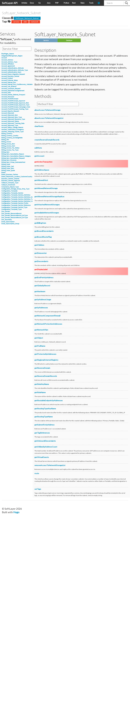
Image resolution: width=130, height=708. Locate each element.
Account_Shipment (7, 113)
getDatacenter (40, 253)
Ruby (82, 3)
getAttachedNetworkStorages (47, 204)
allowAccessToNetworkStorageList (48, 118)
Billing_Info (5, 140)
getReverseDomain (42, 368)
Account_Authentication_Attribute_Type (14, 70)
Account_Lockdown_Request (10, 88)
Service (46, 40)
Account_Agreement (8, 66)
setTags (37, 489)
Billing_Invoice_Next (8, 146)
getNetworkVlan (41, 330)
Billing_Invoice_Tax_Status (10, 148)
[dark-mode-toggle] (100, 3)
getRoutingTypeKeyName (45, 408)
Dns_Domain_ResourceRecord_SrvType (14, 217)
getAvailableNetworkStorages (46, 213)
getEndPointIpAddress (43, 277)
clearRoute (38, 126)
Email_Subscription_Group (10, 224)
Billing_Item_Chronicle (8, 160)
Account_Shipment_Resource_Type (13, 119)
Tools (91, 3)
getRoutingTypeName (43, 416)
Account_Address (7, 60)
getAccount (39, 156)
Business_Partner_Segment (10, 181)
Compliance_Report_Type (10, 187)
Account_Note (6, 93)
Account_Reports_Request (10, 111)
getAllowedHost (41, 180)
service (16, 22)
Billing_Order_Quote (8, 170)
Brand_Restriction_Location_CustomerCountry (16, 176)
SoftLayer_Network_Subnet (27, 18)
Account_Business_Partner (10, 76)
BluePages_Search (7, 54)
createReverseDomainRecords (46, 140)
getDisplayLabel (40, 269)
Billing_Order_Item (7, 168)
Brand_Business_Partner (9, 174)
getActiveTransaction (43, 162)
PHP (56, 3)
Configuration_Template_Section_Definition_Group (18, 197)
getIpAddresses (41, 307)
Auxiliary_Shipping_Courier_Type (12, 131)
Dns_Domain (5, 211)
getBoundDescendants (44, 231)
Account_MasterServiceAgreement (12, 91)
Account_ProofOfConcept (9, 99)
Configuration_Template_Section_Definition (15, 195)
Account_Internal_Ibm (8, 82)
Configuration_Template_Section (12, 193)
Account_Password (7, 97)
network (34, 22)
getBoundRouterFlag (43, 237)
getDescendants (41, 261)
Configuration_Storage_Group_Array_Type (15, 189)
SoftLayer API (10, 2)
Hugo (16, 512)
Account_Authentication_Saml (11, 72)
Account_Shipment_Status (10, 121)
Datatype (69, 40)
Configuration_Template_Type (11, 209)
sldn (25, 22)
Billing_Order (5, 164)
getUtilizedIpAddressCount (45, 447)
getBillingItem (40, 223)
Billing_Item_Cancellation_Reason (12, 154)
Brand (3, 172)
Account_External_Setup (9, 80)
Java (48, 3)
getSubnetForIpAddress (44, 425)
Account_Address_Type (9, 62)
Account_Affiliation (7, 64)
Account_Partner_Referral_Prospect (13, 95)
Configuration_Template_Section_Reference (16, 205)
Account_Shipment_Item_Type (11, 117)
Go (39, 3)
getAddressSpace (41, 170)
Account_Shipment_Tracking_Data (12, 123)
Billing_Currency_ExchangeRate (11, 138)
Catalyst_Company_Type (9, 183)
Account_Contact (7, 78)
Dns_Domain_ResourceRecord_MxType (14, 215)
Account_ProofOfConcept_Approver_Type (15, 105)
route (36, 473)
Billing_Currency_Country (9, 136)
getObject (38, 338)
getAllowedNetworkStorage (46, 188)
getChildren (39, 245)
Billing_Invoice (6, 142)
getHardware (39, 291)
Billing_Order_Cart (7, 166)
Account (4, 58)
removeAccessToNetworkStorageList (49, 465)
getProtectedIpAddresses (45, 354)
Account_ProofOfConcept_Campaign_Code (15, 107)
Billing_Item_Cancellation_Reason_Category (16, 156)
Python (66, 3)
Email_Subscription (7, 222)
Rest (74, 3)
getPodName (39, 346)
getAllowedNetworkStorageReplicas (49, 196)
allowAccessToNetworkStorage (47, 110)
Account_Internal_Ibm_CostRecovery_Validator (17, 84)
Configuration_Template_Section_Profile (14, 203)
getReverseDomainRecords (45, 376)
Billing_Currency (6, 133)
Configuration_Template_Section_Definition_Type (17, 199)
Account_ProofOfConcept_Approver (13, 101)
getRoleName (40, 392)
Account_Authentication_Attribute (12, 68)
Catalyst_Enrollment (8, 185)
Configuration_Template (9, 191)
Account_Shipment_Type (9, 125)
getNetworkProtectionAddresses (48, 324)
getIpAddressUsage (42, 299)
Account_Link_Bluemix (9, 86)
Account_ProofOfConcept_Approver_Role (15, 103)
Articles (24, 3)
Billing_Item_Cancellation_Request (13, 158)
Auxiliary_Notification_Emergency (12, 129)
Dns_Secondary (6, 220)
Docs (32, 3)
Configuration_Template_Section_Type (14, 207)
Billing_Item (5, 152)
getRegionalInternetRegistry (46, 360)
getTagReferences (42, 433)
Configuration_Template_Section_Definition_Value (18, 201)
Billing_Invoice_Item (8, 144)
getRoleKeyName (41, 384)
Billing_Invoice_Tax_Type (9, 150)
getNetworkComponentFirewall (47, 316)
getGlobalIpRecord (42, 285)
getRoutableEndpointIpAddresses (48, 400)
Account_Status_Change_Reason (12, 127)
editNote (38, 148)
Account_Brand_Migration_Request (13, 74)
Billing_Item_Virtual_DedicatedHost (13, 162)
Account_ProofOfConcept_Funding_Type (14, 109)
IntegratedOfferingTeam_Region (11, 56)
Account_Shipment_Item (9, 115)
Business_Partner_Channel (10, 179)
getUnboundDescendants (45, 441)
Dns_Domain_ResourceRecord (11, 213)
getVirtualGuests (41, 457)
